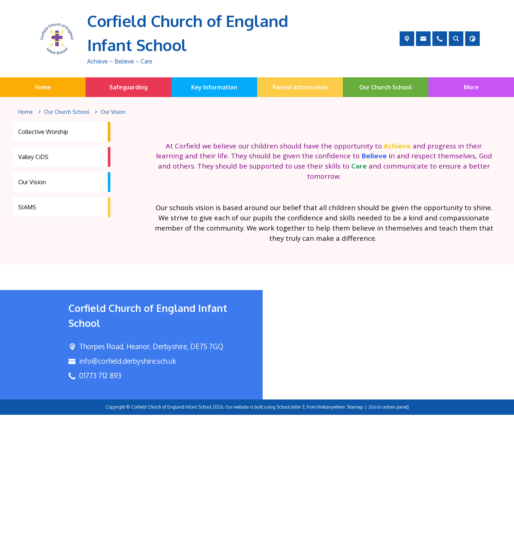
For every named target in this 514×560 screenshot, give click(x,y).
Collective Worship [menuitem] (43, 131)
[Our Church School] (66, 112)
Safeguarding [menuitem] (128, 87)
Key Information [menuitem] (214, 87)
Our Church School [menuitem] (385, 87)
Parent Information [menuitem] (299, 87)
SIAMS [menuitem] (27, 207)
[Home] (25, 112)
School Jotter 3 (290, 552)
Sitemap (355, 552)
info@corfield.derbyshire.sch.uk (127, 506)
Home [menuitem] (43, 87)
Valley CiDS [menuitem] (33, 157)
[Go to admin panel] (389, 552)
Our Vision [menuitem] (32, 182)
